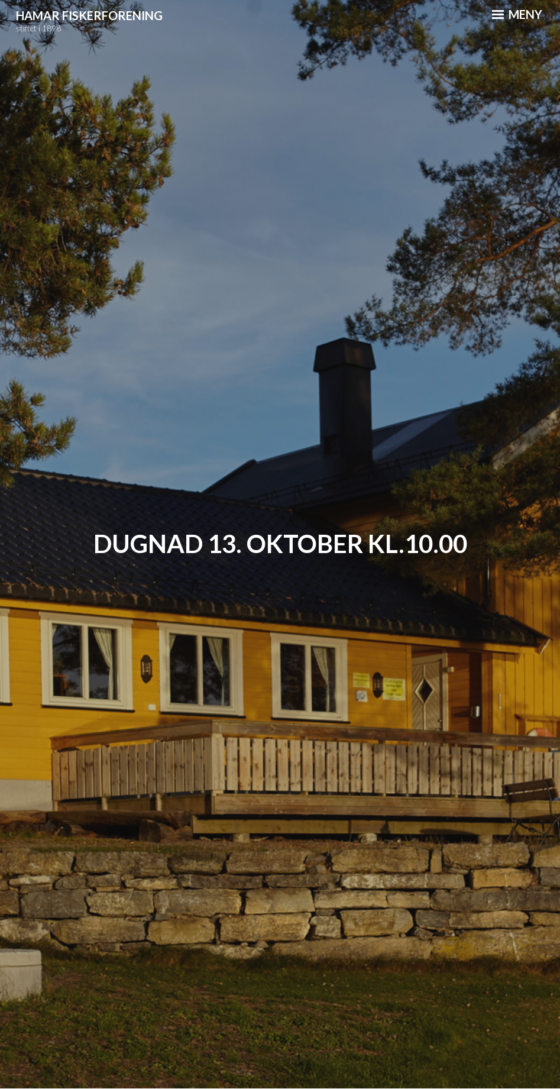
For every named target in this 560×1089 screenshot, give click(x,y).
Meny (517, 14)
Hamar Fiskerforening (89, 15)
